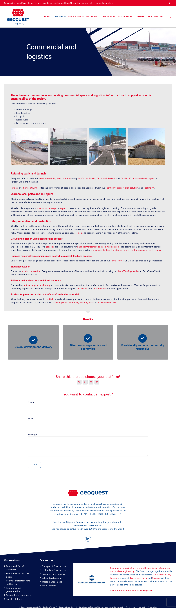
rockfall (75, 294)
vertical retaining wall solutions (55, 178)
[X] (79, 382)
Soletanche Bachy (162, 574)
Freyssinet (135, 578)
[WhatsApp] (91, 382)
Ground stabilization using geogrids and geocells (36, 239)
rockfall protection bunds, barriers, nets (73, 302)
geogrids (50, 246)
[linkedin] (170, 3)
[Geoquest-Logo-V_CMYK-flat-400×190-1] (18, 9)
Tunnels (15, 187)
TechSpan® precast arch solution (122, 187)
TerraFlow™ (116, 260)
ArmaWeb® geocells (128, 271)
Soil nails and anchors (22, 280)
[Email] (97, 382)
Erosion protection (20, 266)
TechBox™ (149, 187)
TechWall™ (126, 178)
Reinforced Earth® (86, 178)
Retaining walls (20, 174)
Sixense (156, 578)
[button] (169, 17)
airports (64, 208)
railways (52, 208)
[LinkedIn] (85, 382)
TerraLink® (102, 178)
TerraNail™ (82, 288)
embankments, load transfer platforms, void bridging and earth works (126, 250)
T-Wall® (111, 178)
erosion (78, 232)
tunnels (41, 174)
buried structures (32, 187)
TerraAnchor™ (99, 288)
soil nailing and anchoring (37, 285)
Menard (114, 578)
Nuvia (145, 578)
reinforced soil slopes (143, 178)
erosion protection (31, 271)
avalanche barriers (107, 302)
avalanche (63, 294)
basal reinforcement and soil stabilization (98, 246)
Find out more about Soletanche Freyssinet (131, 590)
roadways (42, 208)
